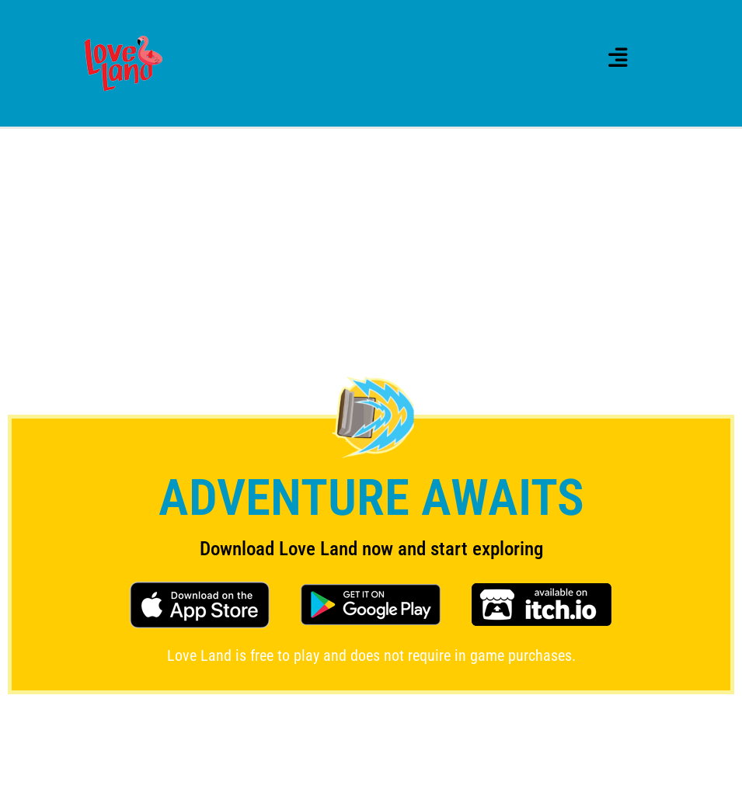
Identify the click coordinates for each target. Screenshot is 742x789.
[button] (618, 57)
